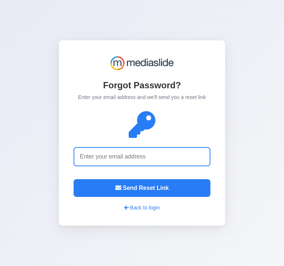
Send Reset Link (142, 188)
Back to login (142, 208)
